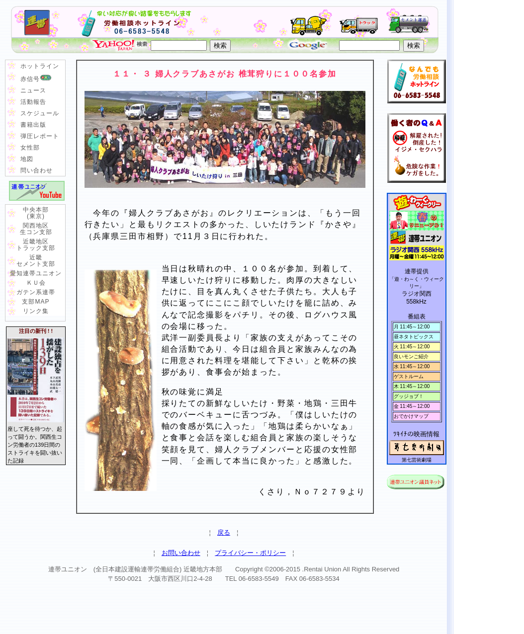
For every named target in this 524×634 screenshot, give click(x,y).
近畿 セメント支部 (35, 260)
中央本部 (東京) (36, 213)
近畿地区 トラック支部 (35, 244)
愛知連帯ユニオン (36, 273)
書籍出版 (33, 124)
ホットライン (39, 66)
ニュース (33, 90)
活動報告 (33, 101)
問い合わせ (36, 170)
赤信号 (36, 78)
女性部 (30, 147)
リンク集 (36, 311)
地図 (26, 159)
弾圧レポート (39, 136)
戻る (223, 532)
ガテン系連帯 (35, 292)
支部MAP (35, 301)
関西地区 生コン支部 (36, 229)
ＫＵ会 (36, 282)
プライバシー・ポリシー (250, 552)
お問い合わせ (181, 552)
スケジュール (39, 113)
